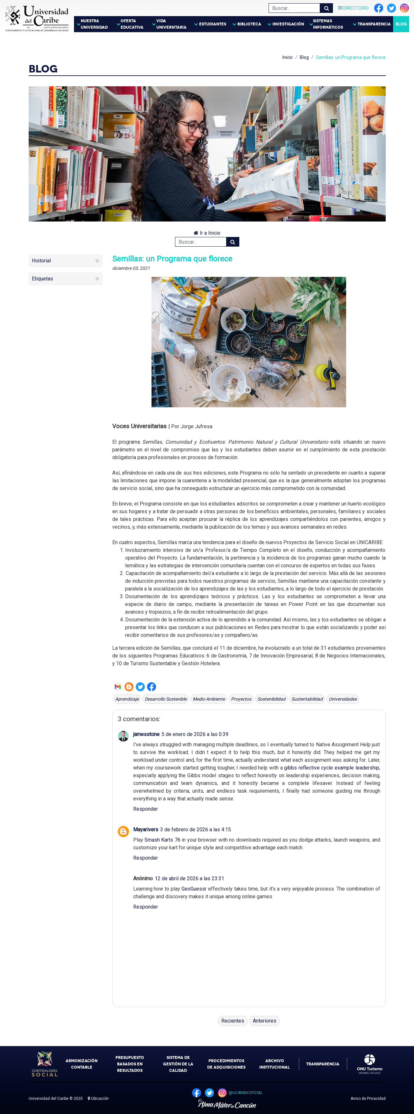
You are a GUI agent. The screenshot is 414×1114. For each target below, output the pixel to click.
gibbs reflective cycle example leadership (331, 768)
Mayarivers (145, 829)
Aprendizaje (127, 699)
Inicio (287, 57)
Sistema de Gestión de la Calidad (178, 1064)
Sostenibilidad (271, 699)
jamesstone (146, 734)
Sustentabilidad (307, 699)
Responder (145, 809)
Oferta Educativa (132, 24)
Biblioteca (249, 24)
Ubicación (98, 1098)
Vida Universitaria (171, 24)
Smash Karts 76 (162, 840)
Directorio (353, 8)
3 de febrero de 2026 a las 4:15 (195, 829)
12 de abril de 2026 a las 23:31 (189, 878)
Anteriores (264, 1021)
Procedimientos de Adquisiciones (226, 1064)
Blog (401, 24)
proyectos (241, 699)
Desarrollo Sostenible (166, 699)
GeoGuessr (194, 889)
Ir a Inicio (207, 233)
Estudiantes (212, 24)
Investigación (288, 24)
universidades (343, 699)
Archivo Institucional (274, 1064)
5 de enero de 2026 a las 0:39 (194, 734)
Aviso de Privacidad (368, 1098)
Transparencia (374, 24)
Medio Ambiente (209, 699)
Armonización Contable (81, 1064)
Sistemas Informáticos (328, 24)
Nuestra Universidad (94, 24)
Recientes (232, 1021)
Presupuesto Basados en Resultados (129, 1064)
